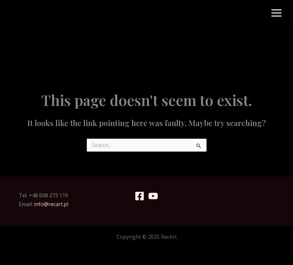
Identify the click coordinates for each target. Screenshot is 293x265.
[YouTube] (153, 196)
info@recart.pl (51, 204)
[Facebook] (139, 196)
